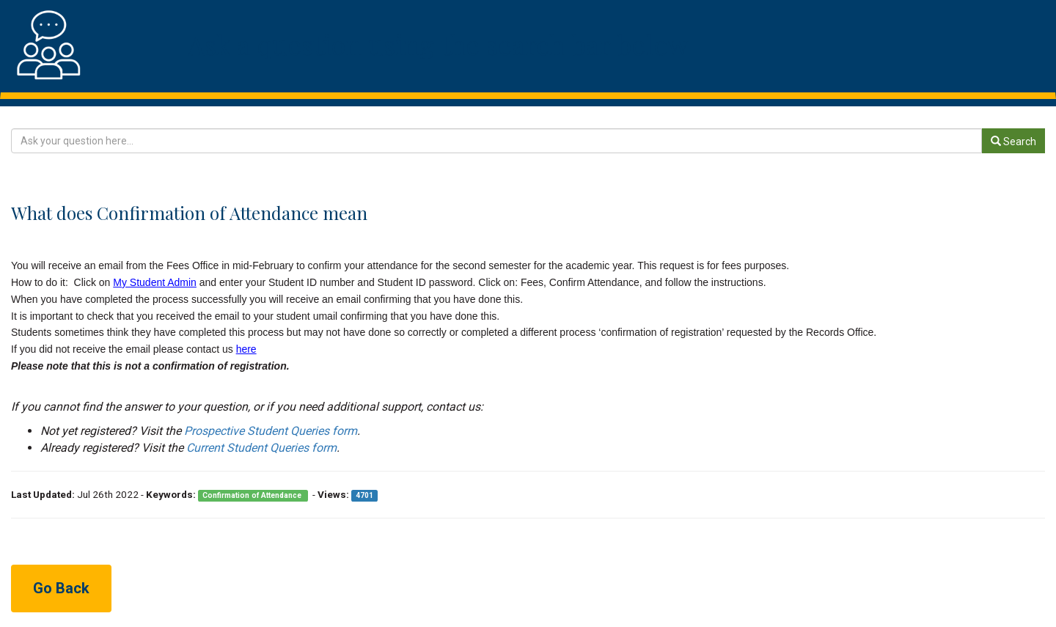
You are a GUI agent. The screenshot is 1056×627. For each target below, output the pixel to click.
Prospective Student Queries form (270, 431)
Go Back (61, 588)
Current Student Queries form (261, 448)
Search (1013, 141)
